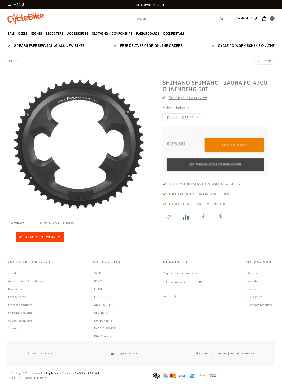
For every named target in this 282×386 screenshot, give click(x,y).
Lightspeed (52, 373)
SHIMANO (176, 82)
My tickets (254, 289)
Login (255, 18)
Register (253, 273)
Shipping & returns (20, 312)
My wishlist (254, 297)
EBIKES (36, 33)
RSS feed (93, 373)
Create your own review (39, 237)
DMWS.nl (80, 373)
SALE (11, 33)
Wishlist (242, 18)
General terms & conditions (26, 281)
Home (11, 61)
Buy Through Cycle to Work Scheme (215, 164)
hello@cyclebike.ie (125, 353)
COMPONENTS (122, 33)
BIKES (23, 33)
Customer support (20, 320)
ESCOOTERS (54, 33)
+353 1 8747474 (40, 353)
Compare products (259, 305)
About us (14, 273)
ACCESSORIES (77, 33)
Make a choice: (175, 107)
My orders (253, 281)
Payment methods (20, 305)
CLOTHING (100, 33)
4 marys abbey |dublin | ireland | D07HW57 (225, 353)
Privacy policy (17, 297)
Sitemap (13, 328)
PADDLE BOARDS (148, 33)
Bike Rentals (174, 33)
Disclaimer (15, 289)
